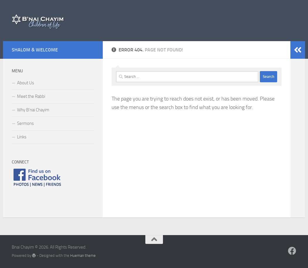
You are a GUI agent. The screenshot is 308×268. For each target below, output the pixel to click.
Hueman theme (83, 255)
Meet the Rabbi (31, 96)
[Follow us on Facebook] (292, 251)
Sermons (25, 123)
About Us (25, 83)
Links (21, 137)
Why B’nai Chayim (33, 110)
